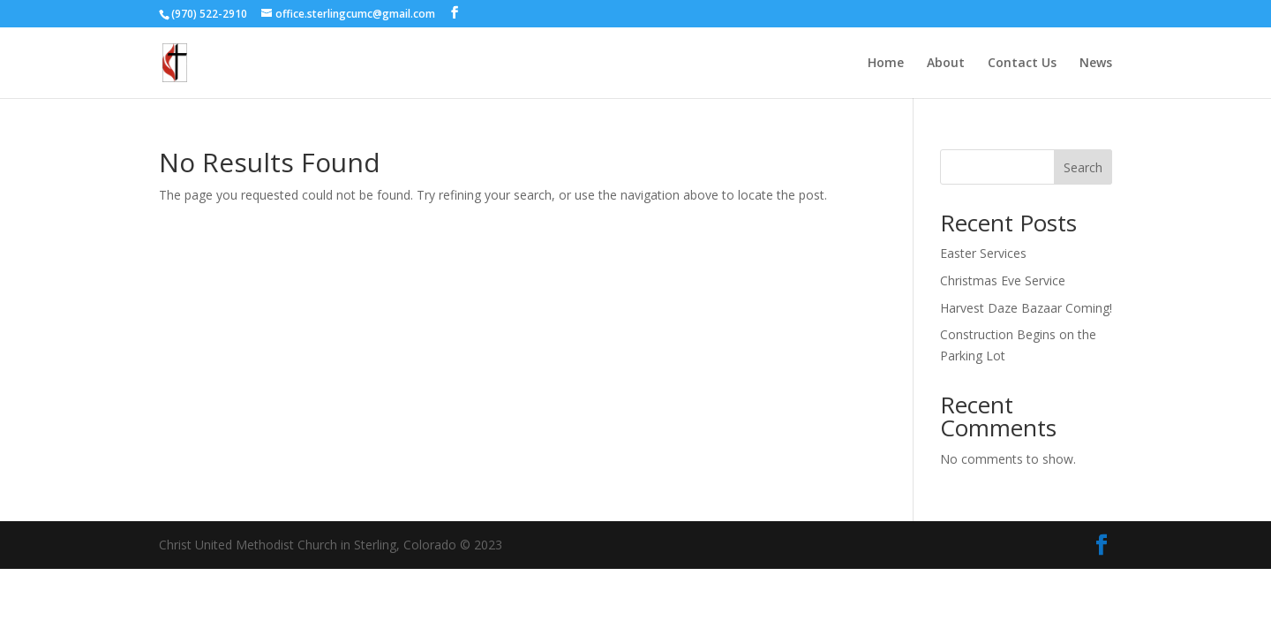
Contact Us (1022, 64)
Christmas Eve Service (1002, 280)
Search (1083, 167)
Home (886, 64)
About (946, 64)
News (1095, 64)
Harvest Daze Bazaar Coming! (1026, 307)
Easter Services (983, 253)
